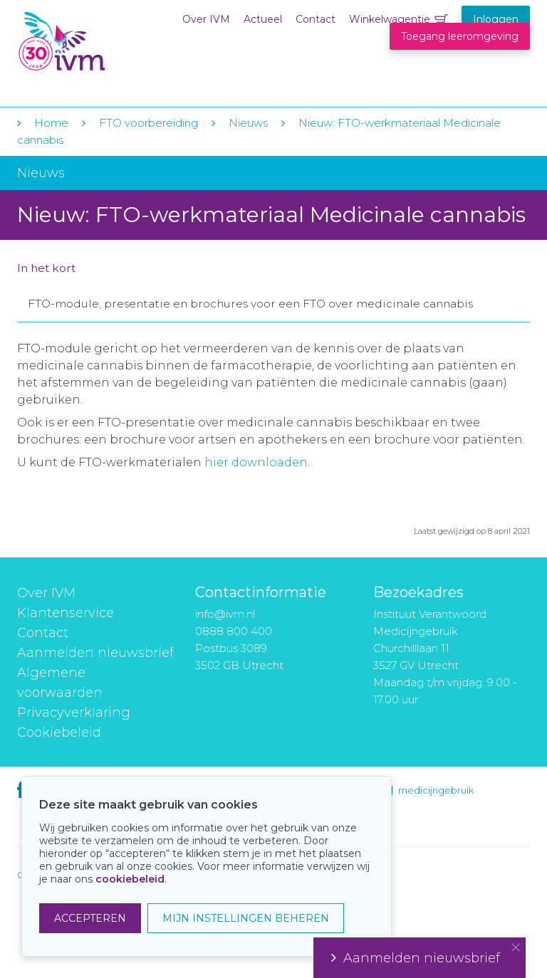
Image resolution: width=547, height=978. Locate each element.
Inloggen (496, 19)
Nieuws (248, 123)
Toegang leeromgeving (460, 36)
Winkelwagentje (389, 19)
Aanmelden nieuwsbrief (95, 653)
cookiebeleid (130, 879)
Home (51, 123)
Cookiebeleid (59, 732)
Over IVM (206, 19)
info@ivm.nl (225, 614)
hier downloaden (256, 462)
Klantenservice (65, 613)
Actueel (263, 19)
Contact (315, 19)
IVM (104, 42)
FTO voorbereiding (150, 123)
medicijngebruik (436, 790)
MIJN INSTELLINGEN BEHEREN (245, 918)
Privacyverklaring (73, 712)
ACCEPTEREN (90, 918)
